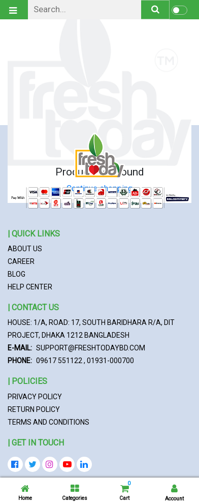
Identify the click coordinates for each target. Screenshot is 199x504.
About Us (25, 249)
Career (21, 261)
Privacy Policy (35, 397)
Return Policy (34, 409)
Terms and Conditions (48, 422)
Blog (16, 274)
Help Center (30, 287)
